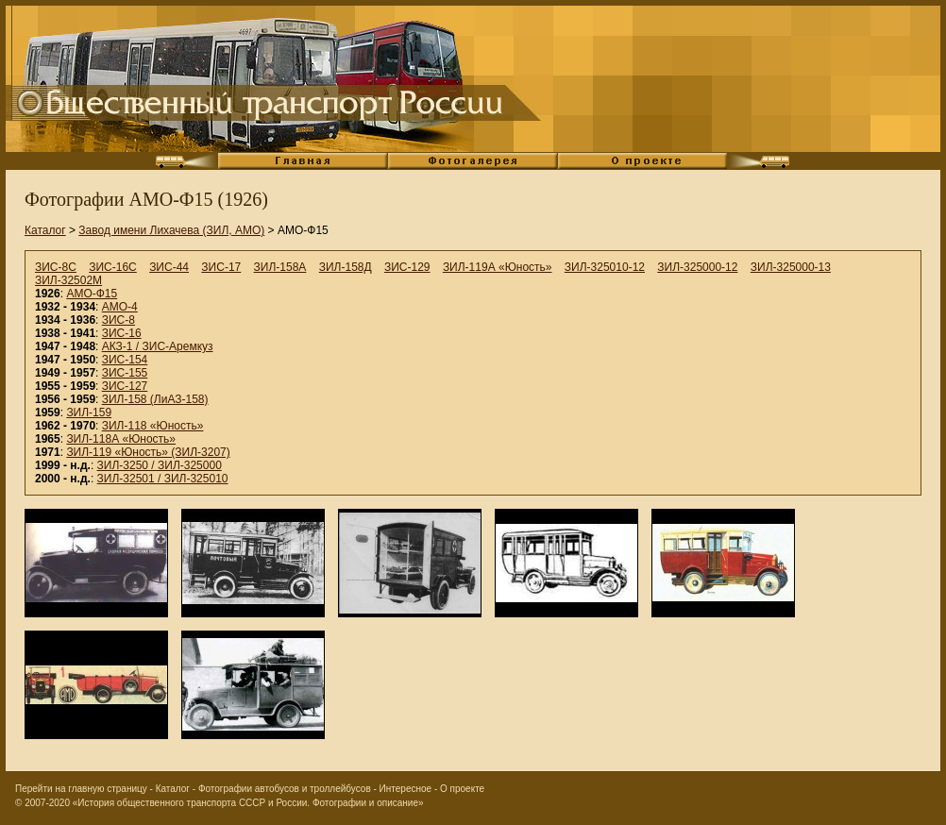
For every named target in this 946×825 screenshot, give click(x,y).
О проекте (462, 788)
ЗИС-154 (125, 359)
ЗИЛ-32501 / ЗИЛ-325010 (162, 478)
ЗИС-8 (118, 320)
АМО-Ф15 (91, 293)
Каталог (45, 230)
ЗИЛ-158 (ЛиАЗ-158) (155, 399)
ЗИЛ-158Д (345, 267)
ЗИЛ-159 (88, 412)
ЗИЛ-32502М (68, 280)
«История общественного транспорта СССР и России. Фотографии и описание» (248, 803)
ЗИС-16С (113, 267)
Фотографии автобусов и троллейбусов (284, 788)
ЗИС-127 (125, 386)
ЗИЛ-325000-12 (697, 267)
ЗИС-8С (55, 267)
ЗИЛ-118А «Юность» (121, 439)
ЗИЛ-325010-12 (605, 267)
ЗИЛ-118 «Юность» (153, 425)
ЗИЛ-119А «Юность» (497, 267)
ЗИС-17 (221, 267)
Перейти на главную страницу (81, 788)
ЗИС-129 (407, 267)
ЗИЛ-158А (280, 267)
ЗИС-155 (125, 372)
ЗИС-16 (122, 333)
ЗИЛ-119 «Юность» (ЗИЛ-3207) (147, 452)
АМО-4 (120, 306)
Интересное (406, 788)
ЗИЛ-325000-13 (791, 267)
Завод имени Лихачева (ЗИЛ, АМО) (171, 230)
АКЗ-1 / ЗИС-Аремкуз (157, 346)
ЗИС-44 (169, 267)
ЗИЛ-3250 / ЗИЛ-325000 (159, 465)
